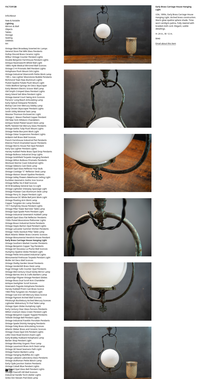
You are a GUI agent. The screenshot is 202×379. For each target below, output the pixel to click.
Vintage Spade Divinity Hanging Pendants (25, 323)
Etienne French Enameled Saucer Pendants (25, 142)
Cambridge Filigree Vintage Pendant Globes (26, 277)
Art (6, 43)
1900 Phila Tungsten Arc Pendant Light (23, 291)
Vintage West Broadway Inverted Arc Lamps (26, 48)
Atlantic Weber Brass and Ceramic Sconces (25, 329)
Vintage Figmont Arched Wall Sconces (23, 297)
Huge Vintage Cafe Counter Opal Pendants (25, 268)
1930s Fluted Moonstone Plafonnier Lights (25, 220)
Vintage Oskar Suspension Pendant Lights (25, 134)
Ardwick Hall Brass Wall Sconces (20, 137)
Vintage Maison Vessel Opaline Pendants (24, 174)
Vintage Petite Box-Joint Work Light (22, 131)
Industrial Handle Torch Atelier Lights (23, 374)
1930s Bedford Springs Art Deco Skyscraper (26, 85)
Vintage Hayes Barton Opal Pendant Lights (25, 226)
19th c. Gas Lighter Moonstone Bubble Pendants (28, 77)
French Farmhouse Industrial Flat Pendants (26, 140)
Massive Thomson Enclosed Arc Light (23, 114)
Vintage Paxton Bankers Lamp (19, 351)
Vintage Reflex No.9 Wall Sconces (21, 183)
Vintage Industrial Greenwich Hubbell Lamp (26, 214)
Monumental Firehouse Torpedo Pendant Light (27, 257)
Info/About (10, 15)
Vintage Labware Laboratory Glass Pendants (26, 357)
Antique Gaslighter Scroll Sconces (21, 283)
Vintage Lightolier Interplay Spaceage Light (26, 188)
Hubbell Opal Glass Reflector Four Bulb (24, 168)
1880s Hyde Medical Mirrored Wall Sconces (25, 65)
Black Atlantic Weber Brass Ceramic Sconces (26, 234)
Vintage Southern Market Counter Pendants (26, 243)
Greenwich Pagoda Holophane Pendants (24, 286)
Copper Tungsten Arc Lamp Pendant (22, 203)
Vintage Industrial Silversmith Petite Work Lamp (28, 74)
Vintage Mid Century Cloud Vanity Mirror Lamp (27, 271)
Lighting (9, 23)
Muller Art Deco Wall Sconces (19, 260)
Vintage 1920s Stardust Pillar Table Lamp (24, 231)
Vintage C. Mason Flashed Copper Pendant (25, 117)
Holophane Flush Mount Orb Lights (22, 71)
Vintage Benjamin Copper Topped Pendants (26, 314)
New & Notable (12, 20)
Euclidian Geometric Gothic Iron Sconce (24, 180)
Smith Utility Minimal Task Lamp (20, 111)
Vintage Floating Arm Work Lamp (21, 200)
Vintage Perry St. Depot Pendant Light (23, 194)
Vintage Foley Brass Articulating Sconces (24, 326)
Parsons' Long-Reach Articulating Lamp (24, 100)
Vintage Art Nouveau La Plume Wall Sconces (26, 248)
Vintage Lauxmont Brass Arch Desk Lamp (25, 346)
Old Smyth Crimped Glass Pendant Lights (25, 91)
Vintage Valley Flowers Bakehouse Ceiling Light (27, 177)
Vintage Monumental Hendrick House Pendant (27, 237)
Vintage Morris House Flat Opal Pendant (24, 145)
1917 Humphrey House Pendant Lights (23, 205)
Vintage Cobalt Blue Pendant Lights (22, 366)
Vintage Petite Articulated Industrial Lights (25, 254)
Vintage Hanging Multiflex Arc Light (22, 354)
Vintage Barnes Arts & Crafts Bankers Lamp (26, 274)
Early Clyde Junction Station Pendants (23, 363)
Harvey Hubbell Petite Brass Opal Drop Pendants (28, 151)
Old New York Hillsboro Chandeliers (22, 120)
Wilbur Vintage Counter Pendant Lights (24, 57)
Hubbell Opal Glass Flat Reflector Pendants (25, 217)
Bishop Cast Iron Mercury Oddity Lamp (24, 105)
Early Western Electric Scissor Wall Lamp (24, 88)
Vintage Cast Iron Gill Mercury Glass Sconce (26, 294)
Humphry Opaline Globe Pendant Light (24, 251)
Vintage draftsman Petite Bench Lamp (23, 360)
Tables (8, 32)
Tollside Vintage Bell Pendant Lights (22, 317)
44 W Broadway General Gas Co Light (23, 185)
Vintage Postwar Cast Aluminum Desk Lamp (26, 191)
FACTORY (11, 6)
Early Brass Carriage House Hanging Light (26, 240)
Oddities (9, 40)
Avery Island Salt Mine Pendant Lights (23, 94)
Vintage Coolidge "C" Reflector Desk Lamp (25, 171)
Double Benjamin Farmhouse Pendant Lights (26, 59)
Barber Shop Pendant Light (18, 340)
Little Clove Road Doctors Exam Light (23, 334)
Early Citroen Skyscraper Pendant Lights (24, 108)
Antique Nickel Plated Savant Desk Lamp (24, 122)
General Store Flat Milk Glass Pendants (23, 51)
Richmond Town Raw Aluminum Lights (23, 79)
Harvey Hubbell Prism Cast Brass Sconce (24, 289)
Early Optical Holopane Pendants (21, 102)
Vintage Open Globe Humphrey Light (23, 306)
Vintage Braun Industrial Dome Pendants (25, 223)
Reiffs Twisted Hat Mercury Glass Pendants (25, 125)
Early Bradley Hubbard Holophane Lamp (24, 337)
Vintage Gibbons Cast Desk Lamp (21, 165)
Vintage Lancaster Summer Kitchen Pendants (27, 228)
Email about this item (166, 43)
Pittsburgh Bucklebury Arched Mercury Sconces (28, 300)
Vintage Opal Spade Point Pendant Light (24, 211)
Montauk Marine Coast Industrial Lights (24, 163)
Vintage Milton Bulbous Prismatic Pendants (26, 160)
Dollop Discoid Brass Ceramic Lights (22, 54)
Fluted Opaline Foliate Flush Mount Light (24, 82)
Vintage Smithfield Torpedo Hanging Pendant (27, 157)
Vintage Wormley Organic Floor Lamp (23, 343)
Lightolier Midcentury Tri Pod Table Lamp (25, 303)
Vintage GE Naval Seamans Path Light (23, 349)
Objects (9, 29)
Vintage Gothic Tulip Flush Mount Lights (24, 128)
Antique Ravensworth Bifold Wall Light (23, 62)
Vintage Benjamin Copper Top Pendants (24, 246)
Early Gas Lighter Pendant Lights (21, 148)
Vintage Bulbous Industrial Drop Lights (24, 154)
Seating (8, 37)
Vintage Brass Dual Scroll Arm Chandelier (25, 280)
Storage (9, 34)
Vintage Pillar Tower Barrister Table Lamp (25, 208)
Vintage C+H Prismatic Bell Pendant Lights (25, 68)
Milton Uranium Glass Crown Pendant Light (26, 311)
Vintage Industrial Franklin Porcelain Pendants (27, 320)
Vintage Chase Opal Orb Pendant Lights (24, 331)
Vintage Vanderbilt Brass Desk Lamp (22, 266)
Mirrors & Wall (12, 26)
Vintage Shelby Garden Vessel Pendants (24, 263)
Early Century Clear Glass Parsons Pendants (26, 309)
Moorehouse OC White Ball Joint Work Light (26, 197)
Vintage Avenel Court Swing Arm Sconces (25, 97)
